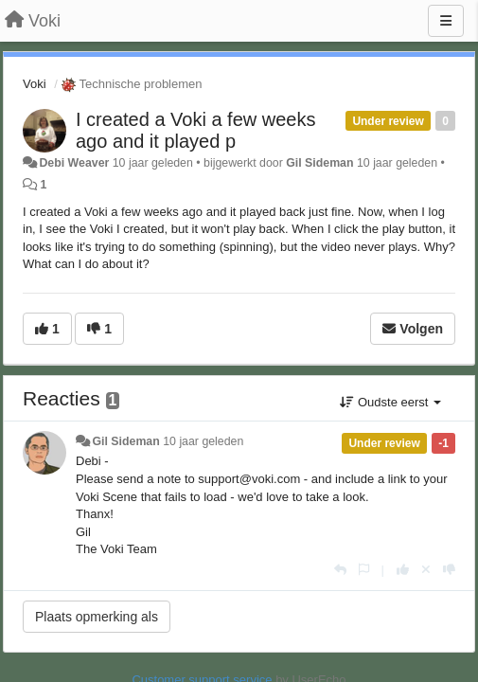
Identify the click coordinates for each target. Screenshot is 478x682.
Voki (34, 84)
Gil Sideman (319, 163)
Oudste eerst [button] (390, 402)
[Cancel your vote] (426, 570)
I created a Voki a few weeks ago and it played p (195, 130)
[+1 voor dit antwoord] (403, 570)
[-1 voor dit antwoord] (449, 570)
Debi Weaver (74, 163)
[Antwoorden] (340, 570)
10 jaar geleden (203, 441)
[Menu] (446, 21)
